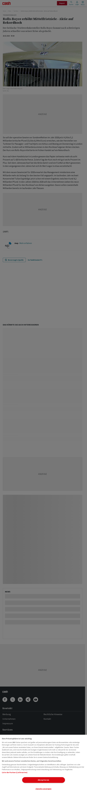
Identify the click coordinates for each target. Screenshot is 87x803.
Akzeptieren (43, 780)
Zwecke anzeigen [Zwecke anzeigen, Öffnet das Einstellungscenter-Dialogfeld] (43, 789)
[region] (43, 769)
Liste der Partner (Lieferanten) (14, 772)
